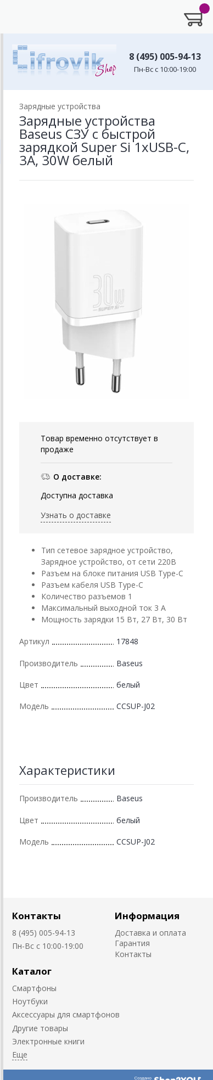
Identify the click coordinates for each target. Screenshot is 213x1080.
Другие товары (40, 1028)
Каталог (32, 971)
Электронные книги (48, 1041)
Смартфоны (34, 988)
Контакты (36, 915)
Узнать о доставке (76, 515)
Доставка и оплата (150, 932)
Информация (147, 915)
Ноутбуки (30, 1001)
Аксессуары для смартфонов (66, 1014)
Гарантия (132, 943)
